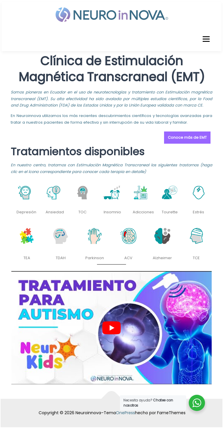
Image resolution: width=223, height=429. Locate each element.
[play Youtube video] (111, 327)
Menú (206, 39)
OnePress (125, 413)
